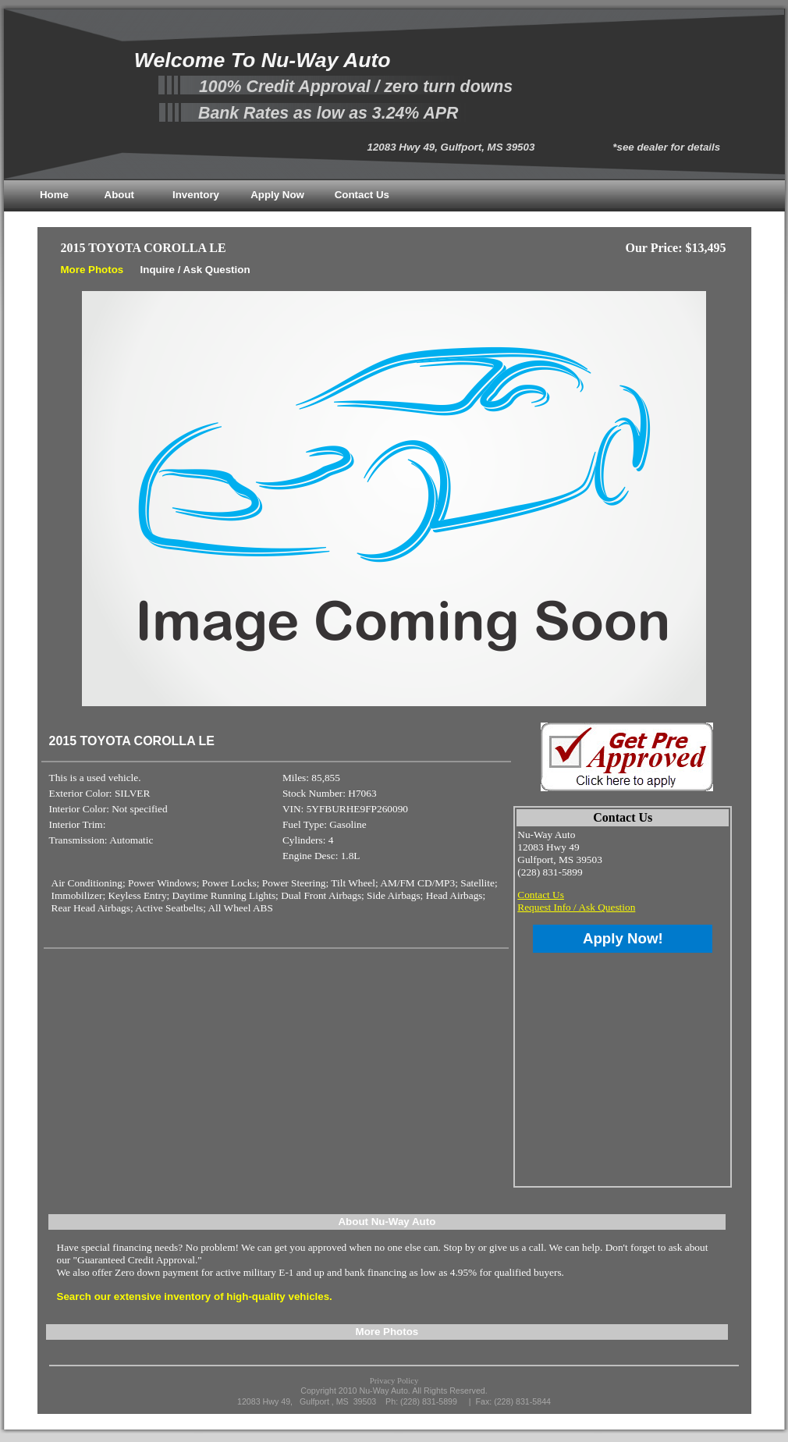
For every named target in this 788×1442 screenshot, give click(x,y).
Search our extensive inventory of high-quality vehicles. (194, 1296)
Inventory (195, 195)
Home (54, 195)
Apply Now (277, 195)
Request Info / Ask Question (576, 907)
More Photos (92, 269)
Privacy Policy (394, 1380)
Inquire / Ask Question (195, 269)
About (120, 195)
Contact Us (362, 195)
